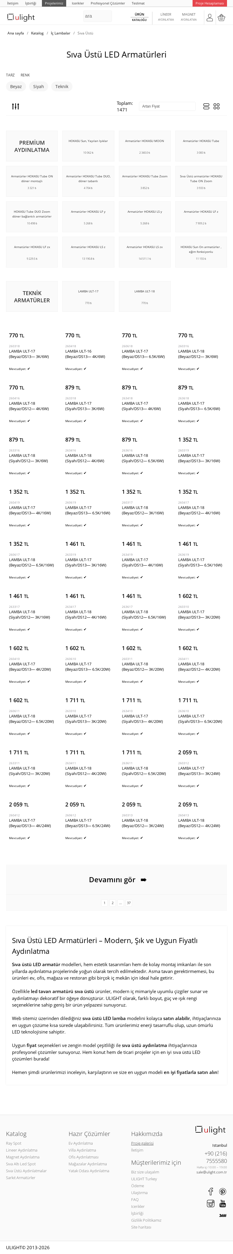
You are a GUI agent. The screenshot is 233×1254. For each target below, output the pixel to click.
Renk (25, 75)
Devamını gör (116, 879)
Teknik (61, 86)
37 (129, 903)
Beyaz (16, 86)
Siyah (38, 86)
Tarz (10, 75)
